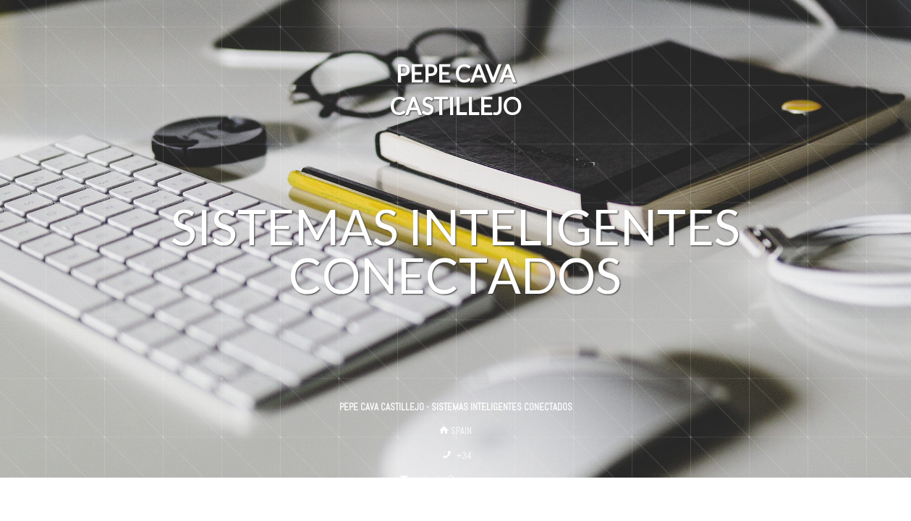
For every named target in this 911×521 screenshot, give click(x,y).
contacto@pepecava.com (461, 479)
